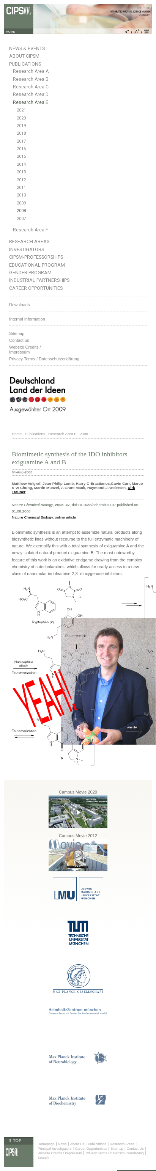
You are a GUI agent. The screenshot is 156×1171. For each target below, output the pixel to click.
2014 (21, 164)
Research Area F (30, 230)
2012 (21, 180)
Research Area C (31, 87)
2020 (21, 118)
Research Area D (31, 94)
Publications (25, 64)
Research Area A (31, 71)
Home (17, 434)
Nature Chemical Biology (32, 517)
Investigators (26, 249)
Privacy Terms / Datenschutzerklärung (44, 359)
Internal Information (27, 319)
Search (43, 1158)
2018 (21, 133)
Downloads (19, 304)
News (62, 1144)
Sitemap (16, 333)
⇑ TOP (14, 1140)
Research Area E (30, 102)
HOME (10, 31)
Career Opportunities (36, 288)
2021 (21, 110)
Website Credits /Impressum (25, 349)
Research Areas (29, 241)
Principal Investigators (54, 1149)
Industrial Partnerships (39, 280)
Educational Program (37, 265)
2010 (21, 195)
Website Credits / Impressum (60, 1153)
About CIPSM (24, 56)
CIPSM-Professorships (36, 257)
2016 (21, 148)
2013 (21, 172)
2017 (21, 141)
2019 (21, 125)
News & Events (27, 48)
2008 (21, 210)
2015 (21, 156)
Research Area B (31, 79)
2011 (21, 187)
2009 (21, 203)
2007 (21, 218)
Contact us (19, 340)
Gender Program (30, 272)
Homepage (46, 1144)
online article (65, 517)
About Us (77, 1144)
